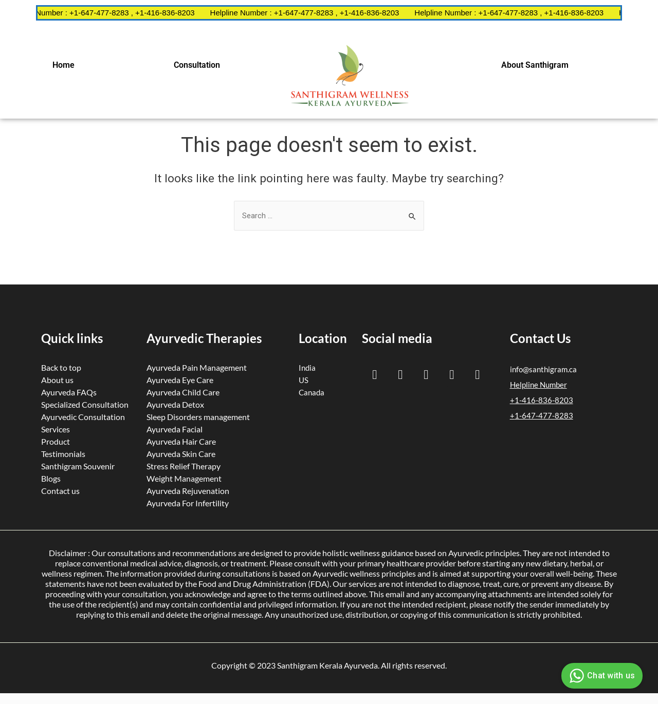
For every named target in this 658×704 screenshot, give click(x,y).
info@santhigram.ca (543, 369)
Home (63, 65)
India (307, 367)
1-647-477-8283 (544, 415)
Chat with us (600, 675)
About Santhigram (535, 65)
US (303, 380)
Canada (311, 392)
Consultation (197, 65)
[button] (65, 65)
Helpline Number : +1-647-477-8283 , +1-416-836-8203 (114, 12)
